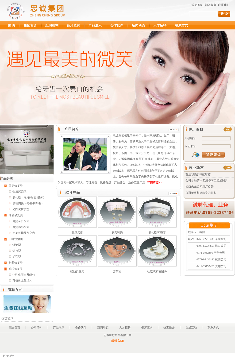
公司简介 (36, 327)
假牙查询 (73, 25)
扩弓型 (16, 256)
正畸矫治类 (16, 239)
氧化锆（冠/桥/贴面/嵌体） (29, 197)
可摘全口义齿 (20, 221)
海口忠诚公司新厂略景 (199, 186)
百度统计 (8, 356)
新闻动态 (138, 25)
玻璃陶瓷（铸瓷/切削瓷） (28, 203)
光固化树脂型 (20, 209)
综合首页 (14, 327)
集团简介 (30, 25)
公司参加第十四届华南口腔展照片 (206, 180)
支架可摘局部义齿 (23, 233)
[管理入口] (117, 341)
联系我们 (223, 5)
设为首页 (197, 5)
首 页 (11, 25)
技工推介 (169, 327)
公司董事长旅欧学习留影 (200, 192)
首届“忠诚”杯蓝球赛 (198, 174)
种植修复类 (16, 268)
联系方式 (181, 25)
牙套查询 (7, 318)
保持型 (16, 250)
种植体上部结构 (22, 280)
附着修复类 (16, 262)
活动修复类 (16, 215)
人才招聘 (159, 25)
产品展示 (95, 25)
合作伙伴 (116, 25)
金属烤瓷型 (19, 191)
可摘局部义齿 (20, 227)
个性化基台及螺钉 (23, 274)
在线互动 (191, 327)
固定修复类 (16, 185)
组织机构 (51, 25)
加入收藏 (210, 5)
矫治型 (16, 245)
